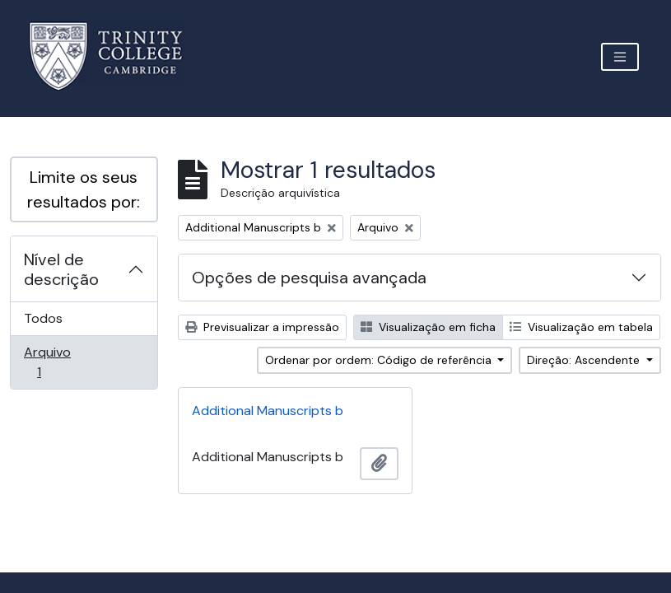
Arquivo (62, 362)
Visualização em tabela (581, 327)
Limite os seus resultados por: (83, 189)
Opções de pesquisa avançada (309, 277)
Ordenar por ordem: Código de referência (380, 360)
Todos (43, 318)
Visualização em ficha (428, 327)
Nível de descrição (61, 269)
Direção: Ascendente (585, 360)
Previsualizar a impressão (262, 327)
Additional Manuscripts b (267, 410)
